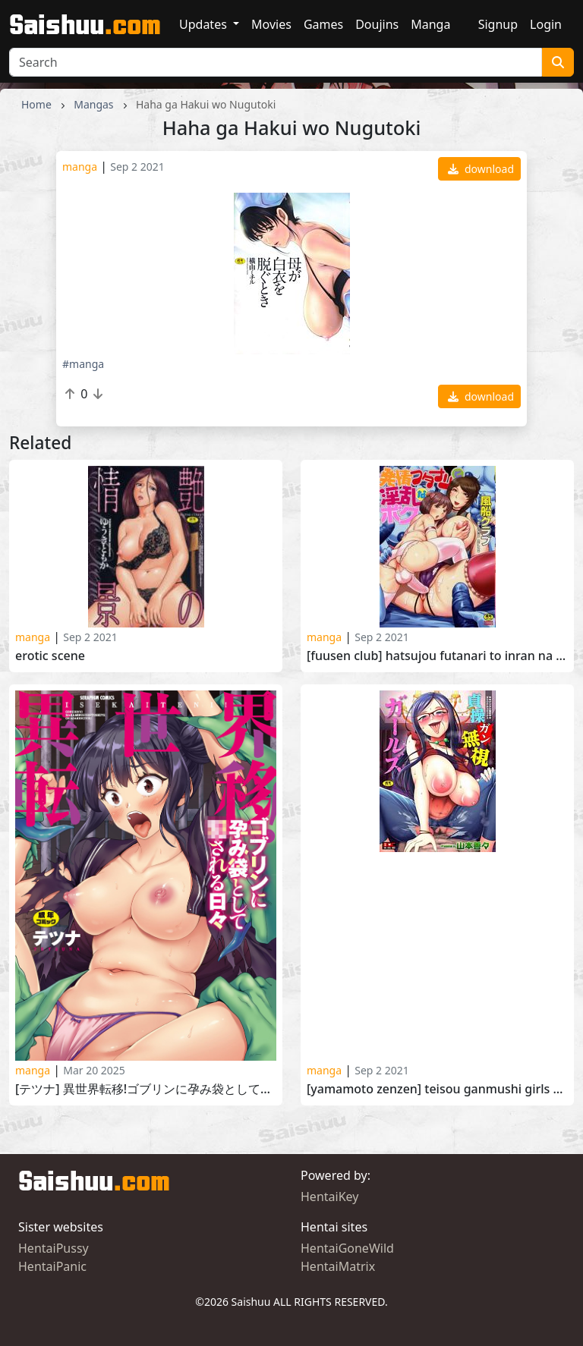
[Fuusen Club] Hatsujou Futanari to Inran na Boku (437, 656)
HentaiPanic (52, 1266)
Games (323, 24)
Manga (430, 24)
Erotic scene (50, 656)
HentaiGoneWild (347, 1248)
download (481, 169)
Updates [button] (204, 24)
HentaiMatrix (338, 1266)
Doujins (377, 24)
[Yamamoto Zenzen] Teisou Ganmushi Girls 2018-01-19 (437, 1089)
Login (546, 24)
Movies (271, 24)
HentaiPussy (53, 1248)
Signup (498, 24)
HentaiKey (329, 1196)
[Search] (275, 62)
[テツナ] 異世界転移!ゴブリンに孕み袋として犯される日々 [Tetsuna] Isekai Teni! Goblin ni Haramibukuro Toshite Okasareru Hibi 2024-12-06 (145, 1089)
